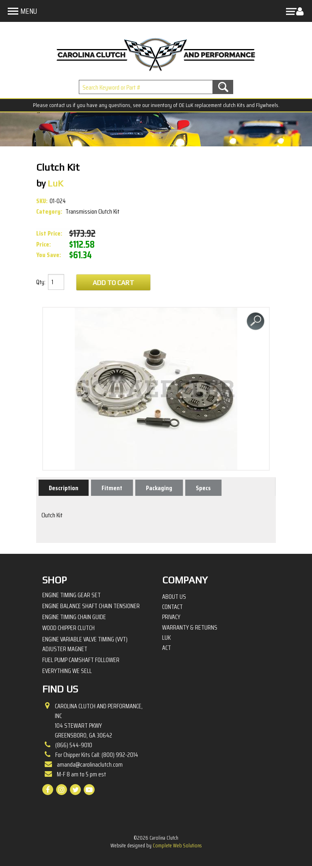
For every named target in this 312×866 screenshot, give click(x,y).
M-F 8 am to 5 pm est (81, 774)
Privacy (171, 617)
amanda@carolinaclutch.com (90, 764)
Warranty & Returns (189, 627)
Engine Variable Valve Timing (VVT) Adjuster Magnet (85, 644)
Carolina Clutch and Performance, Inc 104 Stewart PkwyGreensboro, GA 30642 (99, 720)
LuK (166, 637)
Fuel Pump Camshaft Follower (80, 660)
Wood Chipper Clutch (68, 628)
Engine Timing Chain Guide (74, 617)
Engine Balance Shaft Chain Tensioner (91, 606)
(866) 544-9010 (73, 745)
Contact (172, 607)
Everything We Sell (67, 671)
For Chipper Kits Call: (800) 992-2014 (96, 755)
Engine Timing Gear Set (71, 595)
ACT (166, 648)
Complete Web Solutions (177, 845)
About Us (174, 597)
